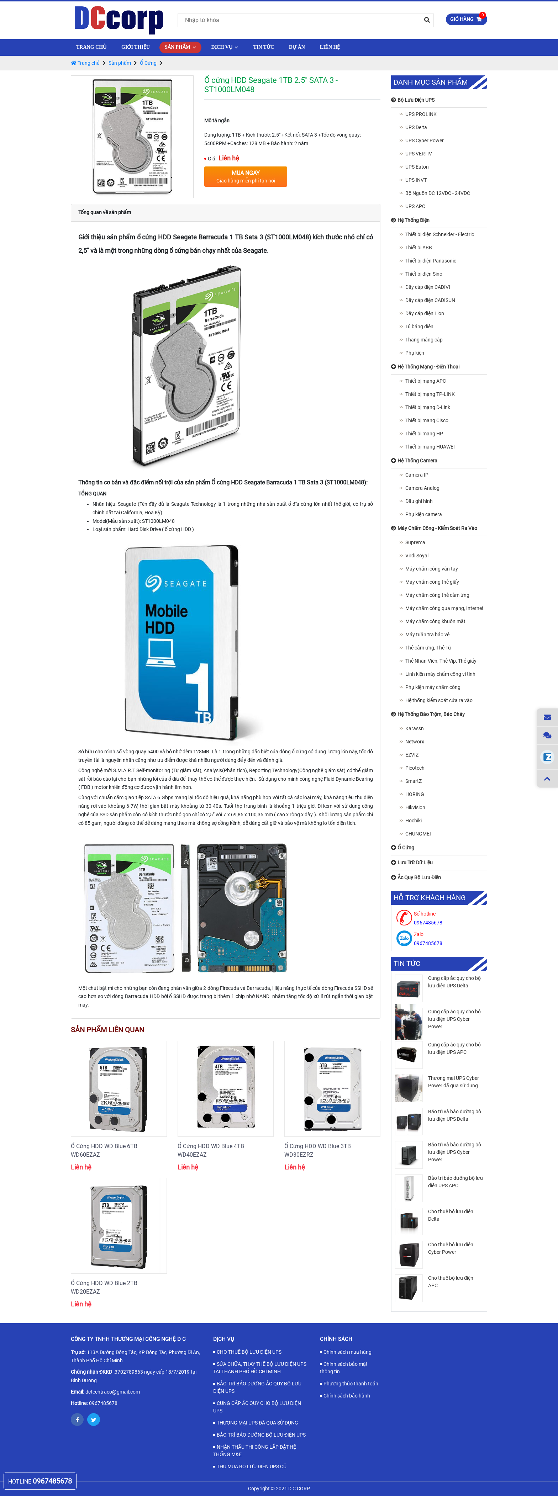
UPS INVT (416, 180)
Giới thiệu (135, 47)
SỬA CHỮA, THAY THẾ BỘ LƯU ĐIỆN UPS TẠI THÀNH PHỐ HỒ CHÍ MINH (259, 1367)
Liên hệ (330, 47)
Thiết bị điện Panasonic (430, 261)
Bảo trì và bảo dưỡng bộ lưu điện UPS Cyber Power (454, 1152)
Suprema (415, 542)
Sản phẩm (180, 47)
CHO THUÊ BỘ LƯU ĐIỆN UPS (249, 1352)
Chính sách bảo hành (346, 1396)
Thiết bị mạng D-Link (427, 407)
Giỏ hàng (468, 18)
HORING (414, 794)
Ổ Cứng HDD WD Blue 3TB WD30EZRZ (317, 1150)
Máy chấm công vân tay (431, 569)
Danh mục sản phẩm (431, 82)
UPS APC (415, 206)
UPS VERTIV (418, 154)
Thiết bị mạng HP (424, 433)
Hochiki (413, 820)
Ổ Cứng (148, 63)
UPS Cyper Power (424, 140)
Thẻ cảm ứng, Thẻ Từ (428, 648)
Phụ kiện (414, 353)
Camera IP (416, 475)
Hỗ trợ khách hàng (430, 898)
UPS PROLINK (421, 114)
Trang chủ (91, 47)
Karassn (414, 728)
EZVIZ (411, 755)
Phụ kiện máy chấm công (432, 687)
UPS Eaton (417, 167)
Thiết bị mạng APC (425, 381)
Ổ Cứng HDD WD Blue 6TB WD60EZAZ (104, 1150)
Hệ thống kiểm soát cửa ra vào (439, 700)
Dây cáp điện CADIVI (427, 287)
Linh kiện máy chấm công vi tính (440, 674)
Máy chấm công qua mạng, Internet (444, 608)
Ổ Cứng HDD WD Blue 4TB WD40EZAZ (211, 1150)
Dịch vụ (224, 47)
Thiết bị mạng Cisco (426, 420)
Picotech (415, 768)
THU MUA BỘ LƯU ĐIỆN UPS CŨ (251, 1466)
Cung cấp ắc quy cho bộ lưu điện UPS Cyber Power (454, 1019)
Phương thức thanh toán (350, 1383)
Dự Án (297, 47)
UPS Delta (416, 127)
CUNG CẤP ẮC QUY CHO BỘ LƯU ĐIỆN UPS (257, 1406)
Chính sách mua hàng (347, 1352)
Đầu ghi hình (419, 501)
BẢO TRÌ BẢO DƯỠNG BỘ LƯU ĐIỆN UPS (261, 1435)
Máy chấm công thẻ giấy (432, 582)
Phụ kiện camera (423, 514)
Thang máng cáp (424, 340)
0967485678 (103, 1403)
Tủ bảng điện (419, 326)
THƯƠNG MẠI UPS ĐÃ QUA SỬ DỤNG (257, 1423)
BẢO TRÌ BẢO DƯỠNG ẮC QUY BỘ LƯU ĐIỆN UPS (257, 1387)
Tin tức (263, 47)
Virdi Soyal (416, 555)
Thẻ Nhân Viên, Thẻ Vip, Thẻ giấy (441, 661)
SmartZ (413, 781)
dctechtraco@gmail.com (112, 1392)
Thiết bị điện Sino (423, 274)
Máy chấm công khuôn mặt (435, 621)
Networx (414, 741)
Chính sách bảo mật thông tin (344, 1367)
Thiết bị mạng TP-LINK (430, 394)
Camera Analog (422, 488)
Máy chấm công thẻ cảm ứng (437, 595)
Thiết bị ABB (418, 247)
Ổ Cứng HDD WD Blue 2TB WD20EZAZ (104, 1287)
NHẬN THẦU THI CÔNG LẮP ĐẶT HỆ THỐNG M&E (254, 1450)
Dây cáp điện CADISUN (430, 300)
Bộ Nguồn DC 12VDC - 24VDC (437, 193)
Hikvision (415, 807)
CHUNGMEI (418, 834)
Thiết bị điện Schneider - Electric (439, 234)
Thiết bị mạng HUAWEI (430, 447)
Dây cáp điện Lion (424, 313)
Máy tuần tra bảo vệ (427, 634)
